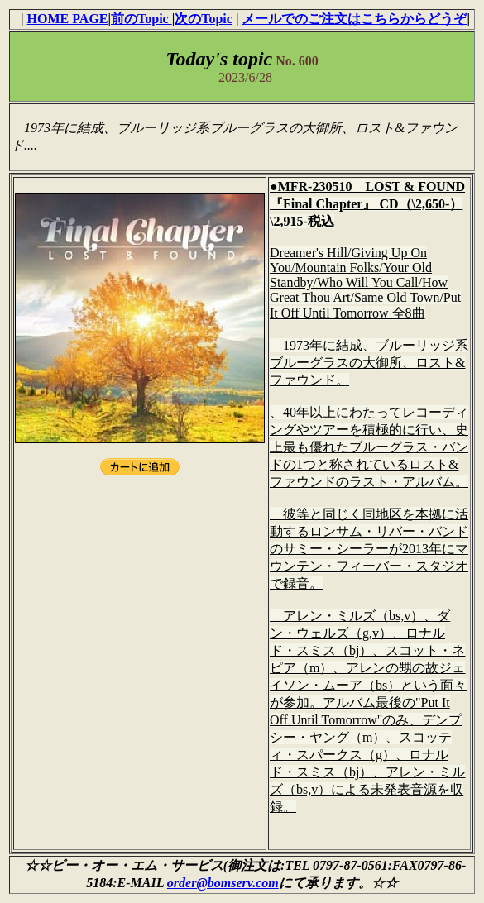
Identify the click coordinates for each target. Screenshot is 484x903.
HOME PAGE (67, 19)
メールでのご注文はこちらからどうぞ (354, 19)
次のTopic (203, 19)
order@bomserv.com (223, 883)
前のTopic (141, 19)
